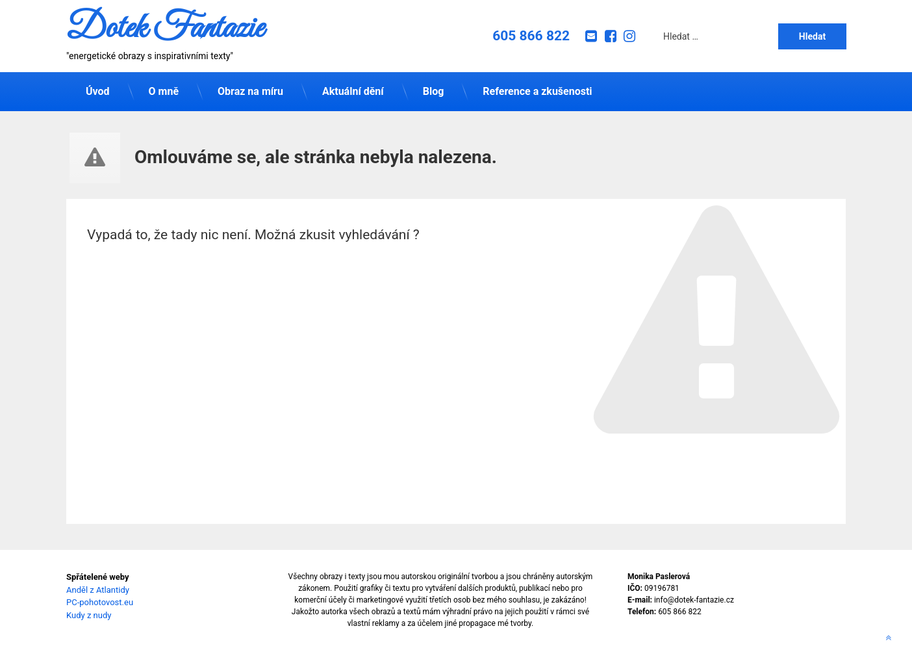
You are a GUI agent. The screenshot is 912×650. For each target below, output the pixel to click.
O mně (164, 91)
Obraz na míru (250, 91)
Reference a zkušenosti (537, 91)
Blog (433, 91)
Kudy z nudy (88, 615)
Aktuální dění (353, 91)
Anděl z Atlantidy (97, 590)
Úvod (98, 91)
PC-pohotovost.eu (99, 602)
